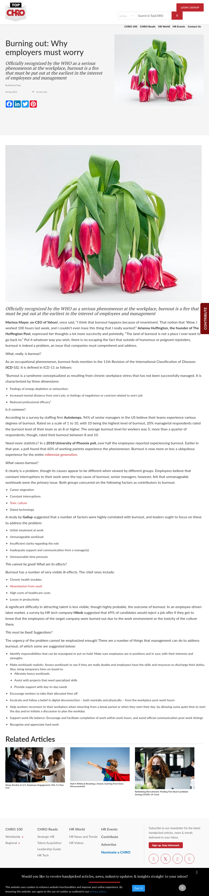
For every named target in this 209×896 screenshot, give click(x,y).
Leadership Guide (49, 849)
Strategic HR (45, 836)
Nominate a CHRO (115, 852)
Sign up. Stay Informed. (166, 845)
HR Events (179, 26)
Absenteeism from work (26, 586)
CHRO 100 (130, 26)
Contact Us (194, 26)
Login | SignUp (190, 7)
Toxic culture (18, 503)
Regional (12, 843)
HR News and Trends (83, 836)
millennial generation (61, 454)
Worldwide (14, 836)
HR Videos (76, 843)
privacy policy (98, 891)
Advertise (108, 844)
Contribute (109, 836)
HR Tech (43, 855)
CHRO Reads (147, 26)
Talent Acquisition (49, 843)
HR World (164, 26)
